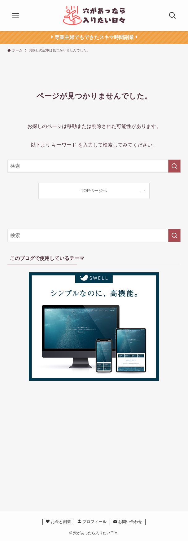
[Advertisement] (94, 444)
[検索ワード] (93, 166)
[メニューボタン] (15, 15)
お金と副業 (58, 521)
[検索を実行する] (174, 166)
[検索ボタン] (172, 15)
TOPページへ (94, 190)
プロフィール (92, 521)
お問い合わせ (127, 521)
